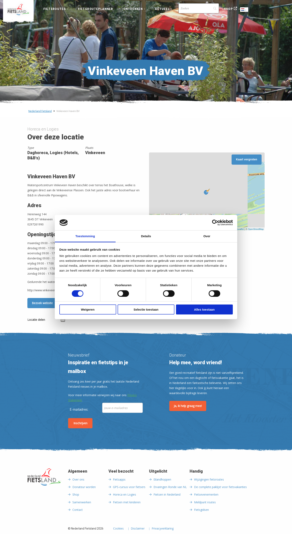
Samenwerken (81, 502)
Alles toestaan (204, 309)
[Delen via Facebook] (50, 320)
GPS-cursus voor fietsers (129, 487)
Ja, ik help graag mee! (188, 406)
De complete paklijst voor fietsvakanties (220, 487)
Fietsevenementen (206, 494)
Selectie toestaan (146, 309)
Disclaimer (138, 528)
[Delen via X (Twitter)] (56, 320)
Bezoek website (42, 303)
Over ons (78, 479)
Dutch (244, 10)
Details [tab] (146, 236)
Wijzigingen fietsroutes (209, 479)
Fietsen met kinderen (127, 502)
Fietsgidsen (201, 510)
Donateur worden (84, 487)
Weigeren (87, 309)
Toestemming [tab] (85, 236)
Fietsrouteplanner (95, 9)
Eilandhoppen (162, 479)
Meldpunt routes (205, 502)
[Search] (198, 8)
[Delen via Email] (63, 320)
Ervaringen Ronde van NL (170, 487)
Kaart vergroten (246, 159)
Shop (228, 9)
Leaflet (240, 229)
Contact (77, 510)
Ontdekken (133, 9)
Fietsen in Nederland (167, 494)
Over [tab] (206, 236)
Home (18, 9)
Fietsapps (119, 479)
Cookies (118, 528)
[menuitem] (18, 9)
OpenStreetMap (256, 229)
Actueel (162, 9)
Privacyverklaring (163, 528)
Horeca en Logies (124, 494)
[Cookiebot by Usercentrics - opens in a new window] (215, 223)
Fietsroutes (54, 9)
